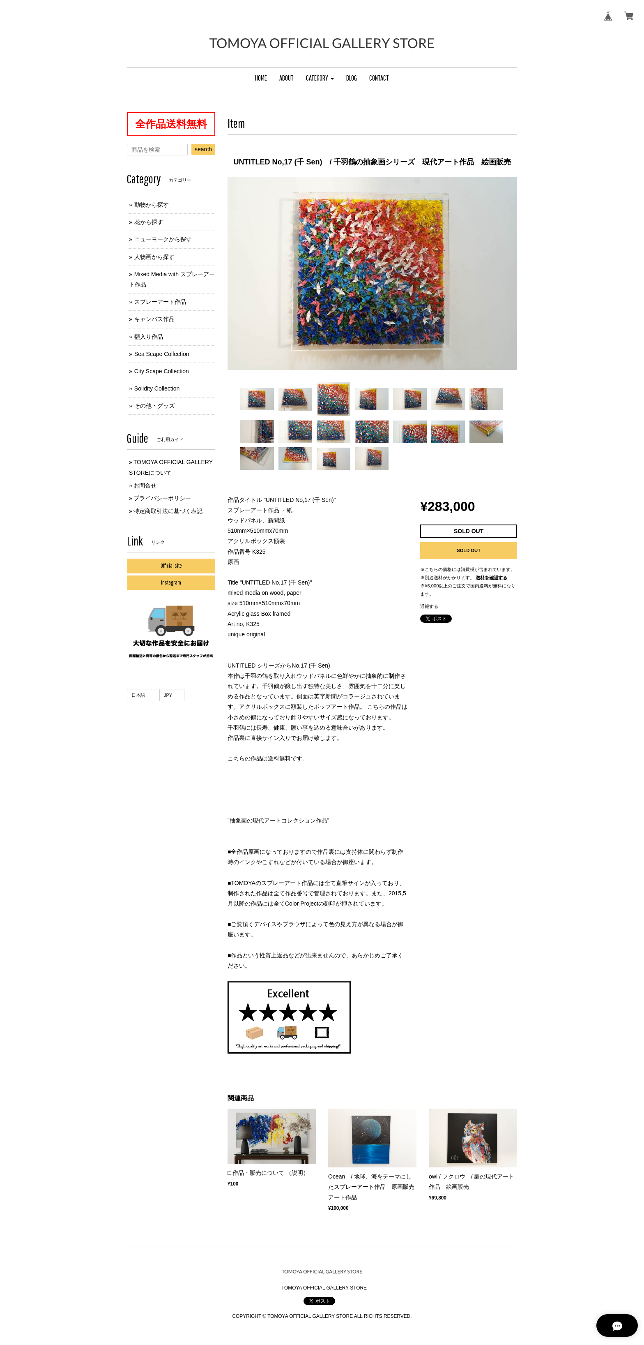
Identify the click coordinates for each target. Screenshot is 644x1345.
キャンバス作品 (154, 319)
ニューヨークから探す (163, 239)
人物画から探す (154, 257)
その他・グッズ (154, 405)
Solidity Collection (157, 388)
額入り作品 (148, 336)
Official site (171, 565)
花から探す (148, 222)
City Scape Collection (161, 371)
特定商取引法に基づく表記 (167, 511)
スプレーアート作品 (160, 301)
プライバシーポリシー (162, 498)
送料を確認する (491, 577)
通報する (429, 606)
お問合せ (144, 485)
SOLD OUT (469, 550)
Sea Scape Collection (161, 354)
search (203, 149)
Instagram (171, 582)
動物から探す (151, 204)
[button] (320, 78)
